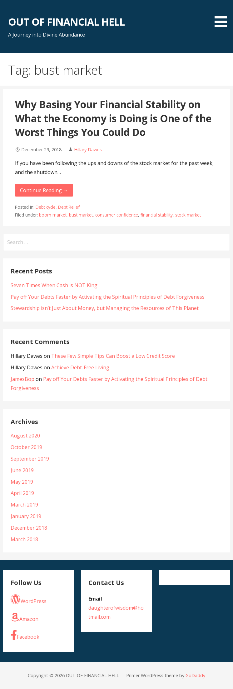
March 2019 (24, 504)
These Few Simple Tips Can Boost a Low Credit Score (113, 355)
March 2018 (24, 539)
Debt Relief (69, 207)
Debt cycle (46, 207)
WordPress (29, 599)
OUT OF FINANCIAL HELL (66, 21)
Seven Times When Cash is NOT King (54, 285)
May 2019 (22, 481)
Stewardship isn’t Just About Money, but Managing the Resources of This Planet (105, 308)
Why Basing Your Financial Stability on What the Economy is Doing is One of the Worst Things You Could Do (113, 118)
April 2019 (22, 493)
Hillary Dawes (88, 149)
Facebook (25, 635)
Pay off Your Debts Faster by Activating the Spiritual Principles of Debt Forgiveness (108, 296)
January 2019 (26, 516)
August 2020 (25, 435)
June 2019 (22, 470)
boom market (53, 215)
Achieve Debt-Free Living (80, 367)
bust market (81, 215)
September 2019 (30, 458)
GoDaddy (195, 675)
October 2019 (26, 447)
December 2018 (29, 527)
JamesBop (22, 379)
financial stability (157, 215)
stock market (188, 215)
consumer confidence (116, 215)
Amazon (24, 617)
